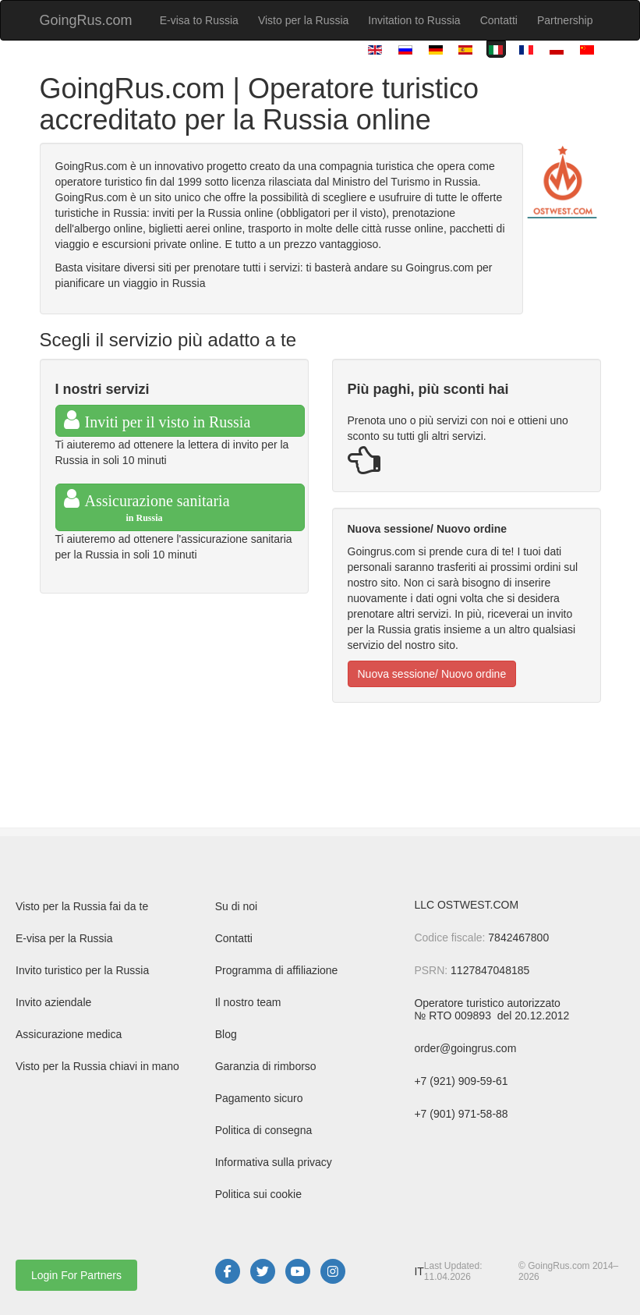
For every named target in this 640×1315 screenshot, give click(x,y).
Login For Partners (76, 1275)
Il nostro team (248, 1002)
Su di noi (236, 906)
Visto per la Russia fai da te (82, 906)
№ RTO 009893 (453, 1015)
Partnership (565, 20)
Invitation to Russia (414, 20)
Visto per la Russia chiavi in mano (97, 1066)
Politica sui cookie (258, 1194)
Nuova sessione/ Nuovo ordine (432, 674)
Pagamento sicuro (259, 1098)
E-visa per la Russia (64, 938)
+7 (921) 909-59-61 (460, 1081)
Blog (226, 1034)
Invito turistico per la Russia (82, 970)
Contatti (499, 20)
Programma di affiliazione (276, 970)
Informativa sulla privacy (273, 1162)
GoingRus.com (86, 20)
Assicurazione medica (69, 1034)
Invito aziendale (53, 1002)
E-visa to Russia (199, 20)
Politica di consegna (264, 1130)
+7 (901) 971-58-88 (460, 1114)
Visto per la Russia (303, 20)
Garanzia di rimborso (265, 1066)
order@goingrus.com (465, 1048)
